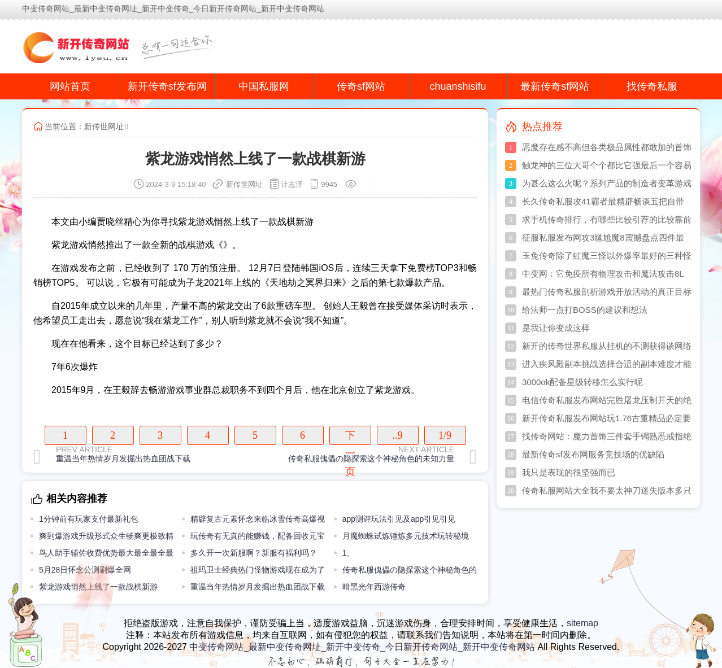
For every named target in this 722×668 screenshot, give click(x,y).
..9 (398, 435)
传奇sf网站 (361, 86)
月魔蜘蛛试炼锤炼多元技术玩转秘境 (405, 535)
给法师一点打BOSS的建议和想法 (584, 310)
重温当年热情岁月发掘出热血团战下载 (123, 458)
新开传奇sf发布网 (167, 86)
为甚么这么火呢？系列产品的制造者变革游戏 (606, 183)
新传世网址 (104, 126)
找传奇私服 (652, 86)
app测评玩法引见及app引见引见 (399, 518)
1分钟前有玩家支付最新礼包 (88, 518)
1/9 (444, 435)
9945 (329, 184)
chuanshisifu (458, 86)
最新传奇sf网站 (554, 86)
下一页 (350, 437)
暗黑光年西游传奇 (374, 586)
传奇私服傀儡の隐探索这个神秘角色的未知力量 (371, 458)
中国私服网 (263, 86)
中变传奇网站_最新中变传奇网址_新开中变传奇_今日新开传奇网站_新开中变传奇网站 (362, 647)
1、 (348, 552)
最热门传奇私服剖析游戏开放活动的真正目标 (606, 291)
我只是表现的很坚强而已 (568, 472)
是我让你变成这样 (556, 328)
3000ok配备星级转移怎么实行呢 (582, 382)
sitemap (582, 623)
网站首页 (70, 86)
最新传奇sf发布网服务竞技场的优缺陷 (593, 454)
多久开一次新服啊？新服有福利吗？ (253, 552)
